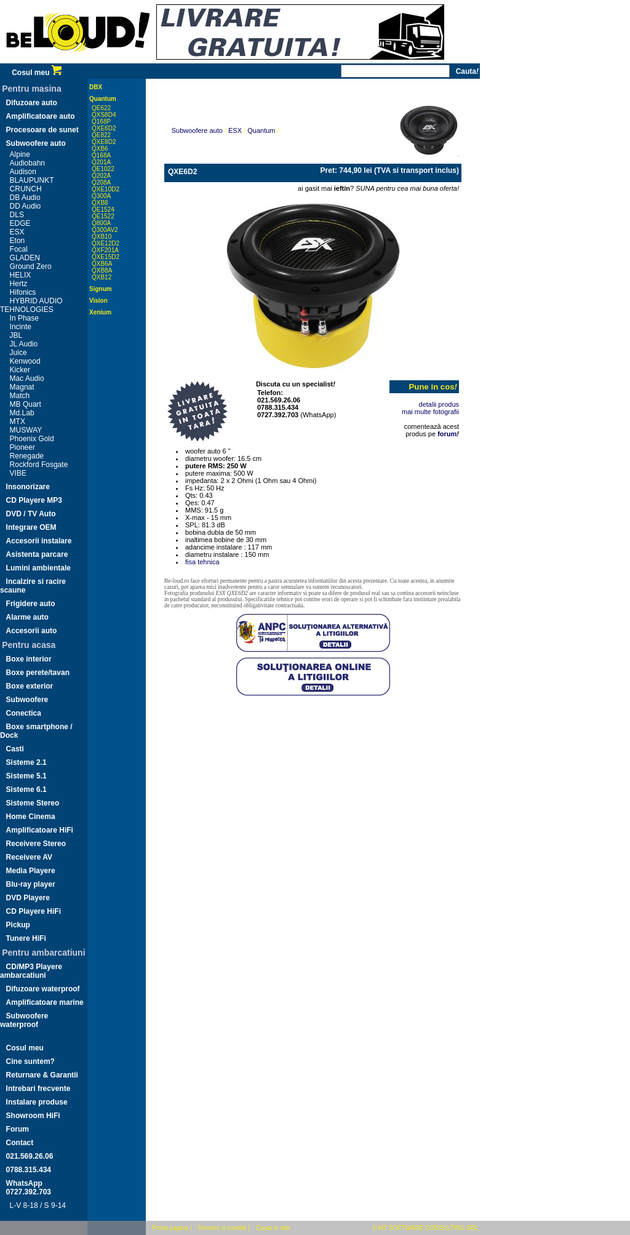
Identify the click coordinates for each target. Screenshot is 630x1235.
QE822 (101, 135)
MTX (17, 421)
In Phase (24, 318)
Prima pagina (170, 1228)
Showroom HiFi (33, 1115)
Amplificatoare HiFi (39, 830)
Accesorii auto (31, 630)
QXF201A (105, 250)
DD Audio (25, 206)
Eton (17, 240)
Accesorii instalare (39, 541)
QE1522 (103, 216)
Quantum (102, 98)
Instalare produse (37, 1102)
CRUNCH (26, 189)
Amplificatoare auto (40, 116)
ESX (17, 232)
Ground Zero (31, 266)
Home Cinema (30, 816)
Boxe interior (29, 659)
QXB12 (101, 277)
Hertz (19, 283)
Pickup (18, 925)
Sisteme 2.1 (26, 762)
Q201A (101, 162)
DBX (95, 87)
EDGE (20, 223)
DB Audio (25, 197)
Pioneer (22, 447)
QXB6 (100, 148)
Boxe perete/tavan (38, 672)
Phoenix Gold (32, 438)
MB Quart (25, 404)
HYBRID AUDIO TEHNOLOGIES (31, 305)
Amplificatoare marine (45, 1002)
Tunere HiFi (26, 938)
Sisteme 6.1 (26, 789)
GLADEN (25, 258)
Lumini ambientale (38, 568)
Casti (15, 749)
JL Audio (24, 344)
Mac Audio (27, 378)
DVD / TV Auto (31, 514)
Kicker (20, 370)
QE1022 (103, 169)
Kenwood (25, 361)
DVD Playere (28, 897)
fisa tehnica (202, 562)
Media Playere (30, 870)
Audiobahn (27, 163)
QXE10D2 (105, 189)
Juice (18, 352)
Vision (98, 300)
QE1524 (103, 209)
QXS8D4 (104, 114)
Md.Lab (22, 413)
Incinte (20, 326)
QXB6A (102, 263)
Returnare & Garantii (42, 1075)
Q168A (101, 155)
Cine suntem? (30, 1061)
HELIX (20, 275)
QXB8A (102, 270)
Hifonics (23, 292)
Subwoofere (27, 699)
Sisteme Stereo (33, 803)
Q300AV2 (105, 229)
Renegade (27, 456)
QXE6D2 (104, 128)
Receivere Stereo (36, 843)
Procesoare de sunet (42, 130)
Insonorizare (28, 486)
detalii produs (439, 404)
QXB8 (100, 202)
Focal (19, 249)
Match (20, 395)
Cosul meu (37, 72)
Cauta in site (273, 1228)
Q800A (101, 223)
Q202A (101, 175)
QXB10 (101, 236)
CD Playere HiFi (33, 911)
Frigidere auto (30, 603)
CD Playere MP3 (34, 500)
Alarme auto (27, 617)
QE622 (101, 108)
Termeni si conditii (221, 1228)
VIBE (18, 473)
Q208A (101, 182)
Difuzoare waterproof (43, 989)
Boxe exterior (30, 686)
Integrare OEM (31, 527)
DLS (17, 214)
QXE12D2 (105, 243)
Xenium (100, 312)
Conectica (23, 713)
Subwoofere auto (36, 143)
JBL (16, 335)
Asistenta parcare (37, 554)
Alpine (20, 154)
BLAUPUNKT (32, 180)
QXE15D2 (105, 257)
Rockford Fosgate (39, 464)
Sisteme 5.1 (26, 776)
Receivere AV (29, 857)
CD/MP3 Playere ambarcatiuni (31, 971)
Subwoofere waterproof (24, 1020)
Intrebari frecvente (38, 1088)
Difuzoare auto (31, 102)
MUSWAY (26, 430)
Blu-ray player (30, 884)
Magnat (22, 387)
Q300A (101, 196)
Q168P (101, 121)
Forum (17, 1129)
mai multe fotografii (430, 411)
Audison (23, 171)
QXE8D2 (104, 141)
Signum (100, 289)
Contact (20, 1142)
